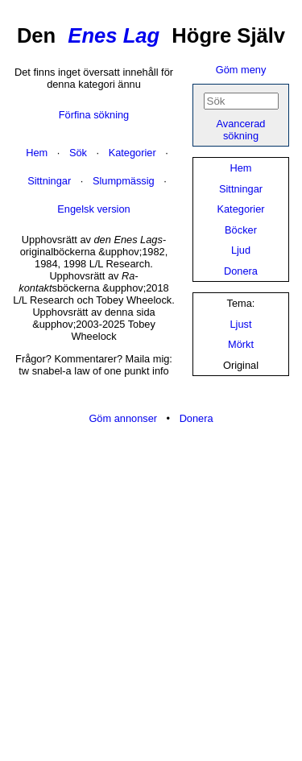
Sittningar (241, 189)
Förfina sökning (94, 115)
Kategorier (240, 209)
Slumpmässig (124, 181)
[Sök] (241, 101)
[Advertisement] (151, 594)
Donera (241, 271)
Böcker (241, 230)
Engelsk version (93, 209)
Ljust (240, 324)
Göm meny (241, 70)
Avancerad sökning (241, 130)
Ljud (240, 250)
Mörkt (241, 344)
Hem (240, 168)
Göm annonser (123, 418)
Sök (78, 153)
